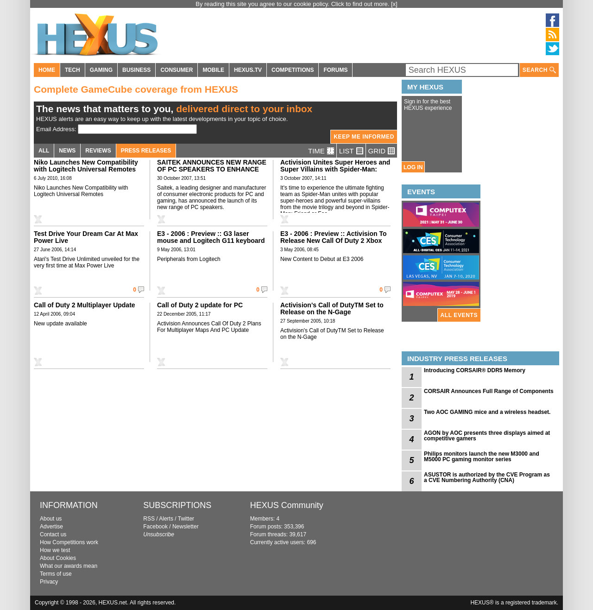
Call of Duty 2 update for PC (200, 305)
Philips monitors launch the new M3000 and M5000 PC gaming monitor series (481, 456)
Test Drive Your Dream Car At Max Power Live (86, 237)
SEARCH (539, 70)
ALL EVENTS (459, 315)
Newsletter (185, 526)
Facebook (155, 526)
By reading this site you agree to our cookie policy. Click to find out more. (293, 3)
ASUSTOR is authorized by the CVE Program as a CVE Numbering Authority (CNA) (487, 477)
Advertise (51, 526)
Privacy (49, 581)
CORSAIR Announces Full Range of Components (489, 391)
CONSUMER (176, 70)
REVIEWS (98, 150)
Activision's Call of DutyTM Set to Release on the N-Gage (332, 308)
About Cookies (58, 558)
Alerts (166, 518)
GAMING (101, 70)
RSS (149, 518)
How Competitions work (69, 542)
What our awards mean (68, 566)
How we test (55, 550)
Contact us (53, 534)
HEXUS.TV (248, 70)
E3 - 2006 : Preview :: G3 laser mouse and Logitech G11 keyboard (211, 237)
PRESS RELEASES (146, 150)
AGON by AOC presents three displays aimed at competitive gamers (487, 435)
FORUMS (335, 70)
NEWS (67, 150)
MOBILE (213, 70)
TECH (72, 70)
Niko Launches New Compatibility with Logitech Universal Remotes (86, 166)
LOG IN (413, 167)
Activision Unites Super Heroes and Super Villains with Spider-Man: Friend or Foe (335, 169)
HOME (46, 70)
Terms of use (56, 574)
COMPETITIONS (292, 70)
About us (51, 518)
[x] (394, 3)
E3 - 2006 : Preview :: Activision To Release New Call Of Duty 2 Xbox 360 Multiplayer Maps (333, 240)
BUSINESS (136, 70)
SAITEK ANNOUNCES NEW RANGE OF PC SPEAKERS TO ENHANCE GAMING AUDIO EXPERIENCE (211, 169)
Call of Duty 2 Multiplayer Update (84, 305)
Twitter (186, 518)
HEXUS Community (286, 505)
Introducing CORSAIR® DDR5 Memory (474, 370)
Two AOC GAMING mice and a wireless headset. (487, 412)
